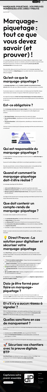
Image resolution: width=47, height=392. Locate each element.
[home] (5, 1)
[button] (42, 1)
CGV (38, 380)
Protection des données (41, 381)
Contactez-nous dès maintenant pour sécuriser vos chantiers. (19, 361)
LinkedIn (39, 375)
